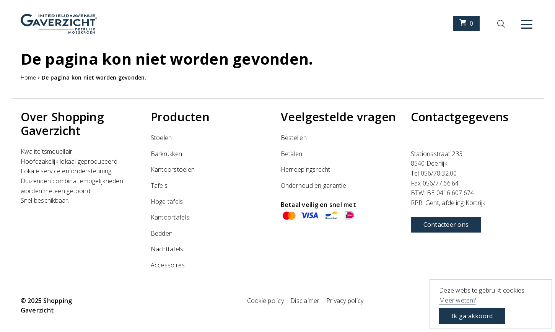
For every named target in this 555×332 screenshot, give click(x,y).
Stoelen (161, 137)
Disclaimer (305, 300)
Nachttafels (167, 249)
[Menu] (527, 24)
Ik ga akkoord (472, 316)
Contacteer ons (446, 224)
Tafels (159, 185)
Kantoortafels (170, 217)
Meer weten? (457, 300)
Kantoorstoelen (173, 169)
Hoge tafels (167, 201)
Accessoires (168, 265)
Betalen (292, 154)
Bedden (162, 233)
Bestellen (294, 137)
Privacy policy (345, 300)
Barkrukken (166, 154)
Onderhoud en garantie (313, 185)
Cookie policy (265, 300)
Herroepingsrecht (305, 169)
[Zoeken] (501, 24)
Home (28, 77)
